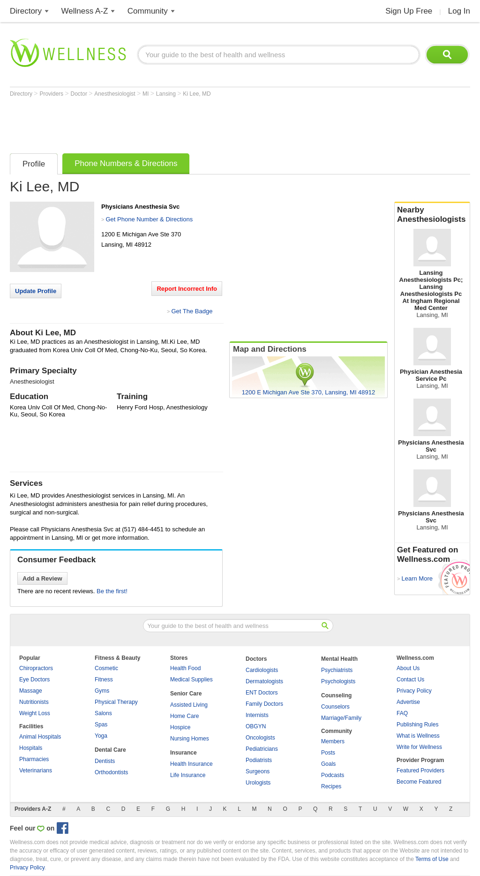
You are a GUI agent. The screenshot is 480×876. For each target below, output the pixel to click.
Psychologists (338, 681)
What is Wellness (418, 736)
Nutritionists (34, 702)
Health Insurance (191, 764)
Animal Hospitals (40, 736)
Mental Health (339, 659)
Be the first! (112, 591)
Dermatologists (264, 681)
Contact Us (410, 679)
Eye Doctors (34, 679)
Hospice (180, 727)
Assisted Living (189, 705)
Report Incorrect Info (187, 288)
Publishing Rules (417, 724)
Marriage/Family (341, 718)
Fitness (104, 679)
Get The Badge (191, 311)
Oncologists (260, 737)
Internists (257, 715)
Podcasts (332, 775)
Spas (101, 724)
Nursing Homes (189, 738)
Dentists (105, 761)
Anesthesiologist (115, 94)
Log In (459, 11)
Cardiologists (262, 670)
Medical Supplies (191, 679)
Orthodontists (111, 772)
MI (146, 94)
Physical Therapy (116, 702)
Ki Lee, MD (196, 94)
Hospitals (30, 748)
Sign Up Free (408, 11)
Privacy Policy (414, 690)
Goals (328, 764)
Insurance (183, 752)
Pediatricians (262, 749)
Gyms (102, 690)
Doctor (80, 94)
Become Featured (419, 781)
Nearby (432, 214)
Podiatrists (259, 760)
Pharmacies (34, 759)
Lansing (166, 94)
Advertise (408, 702)
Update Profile (35, 291)
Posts (328, 752)
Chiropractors (36, 668)
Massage (30, 690)
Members (333, 741)
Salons (103, 713)
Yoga (101, 736)
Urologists (258, 782)
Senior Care (186, 693)
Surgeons (258, 771)
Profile (33, 163)
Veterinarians (35, 770)
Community (148, 11)
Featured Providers (420, 770)
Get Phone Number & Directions (149, 219)
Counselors (335, 706)
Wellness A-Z (84, 11)
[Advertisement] (180, 123)
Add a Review (42, 578)
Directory (26, 11)
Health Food (185, 668)
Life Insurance (187, 775)
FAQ (402, 713)
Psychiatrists (336, 670)
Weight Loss (34, 713)
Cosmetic (106, 668)
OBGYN (256, 726)
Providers (52, 94)
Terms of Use (432, 859)
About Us (408, 668)
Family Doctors (264, 704)
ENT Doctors (262, 692)
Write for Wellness (419, 747)
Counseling (336, 695)
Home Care (184, 716)
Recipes (331, 786)
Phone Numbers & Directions (126, 163)
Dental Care (110, 750)
